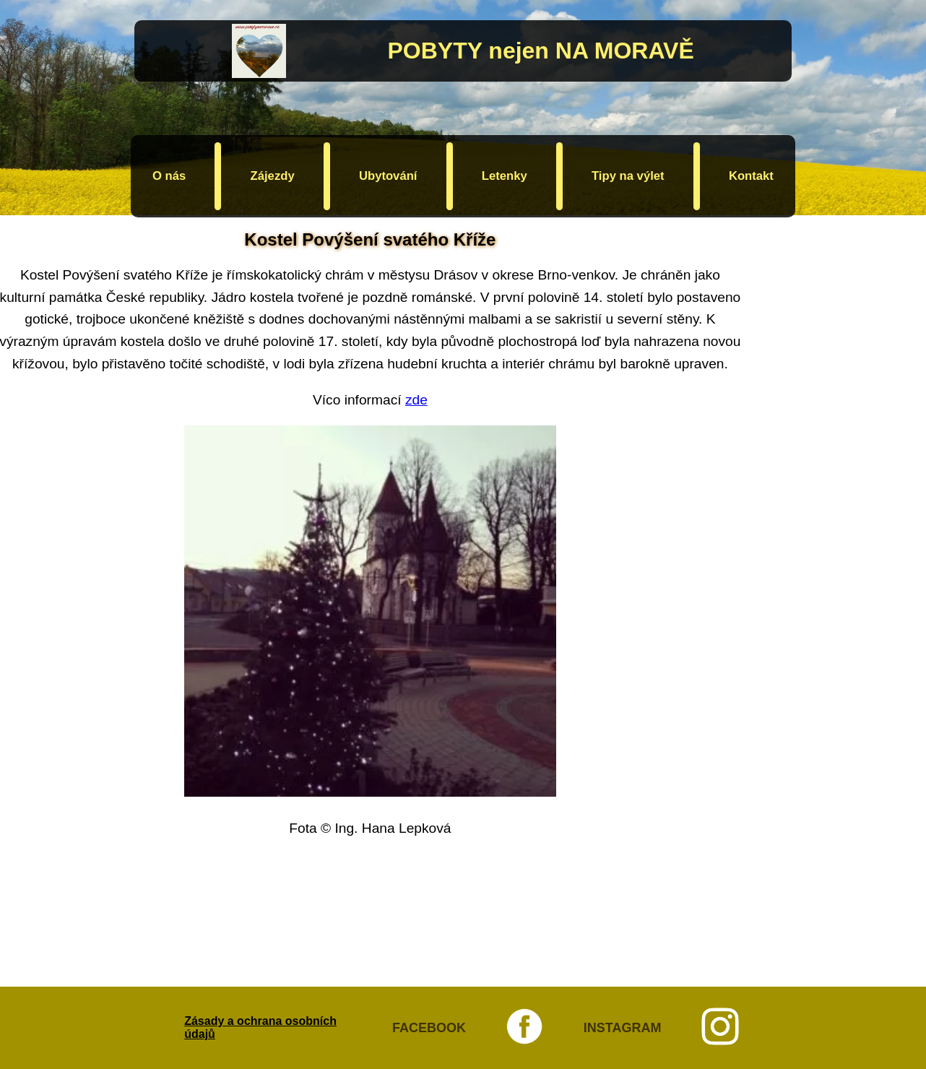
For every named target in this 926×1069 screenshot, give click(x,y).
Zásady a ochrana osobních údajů (260, 1027)
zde (416, 399)
